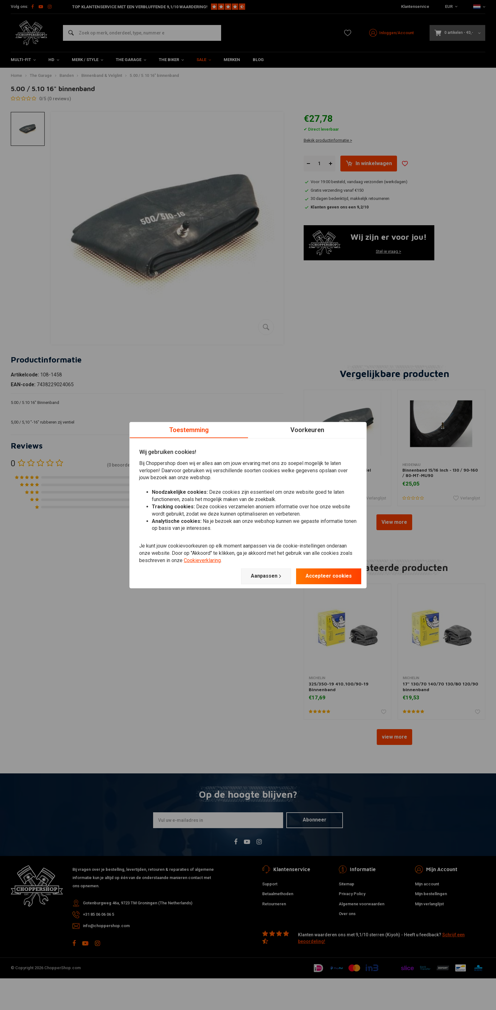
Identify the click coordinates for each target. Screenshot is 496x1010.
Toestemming (189, 429)
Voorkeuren (307, 429)
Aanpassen (266, 576)
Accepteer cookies (329, 576)
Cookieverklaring (202, 560)
